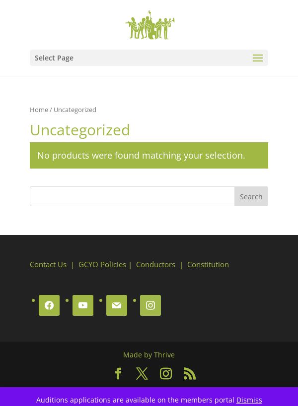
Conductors (155, 264)
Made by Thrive (149, 354)
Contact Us (48, 264)
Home (39, 109)
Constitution (208, 264)
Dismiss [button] (249, 400)
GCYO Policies (102, 264)
